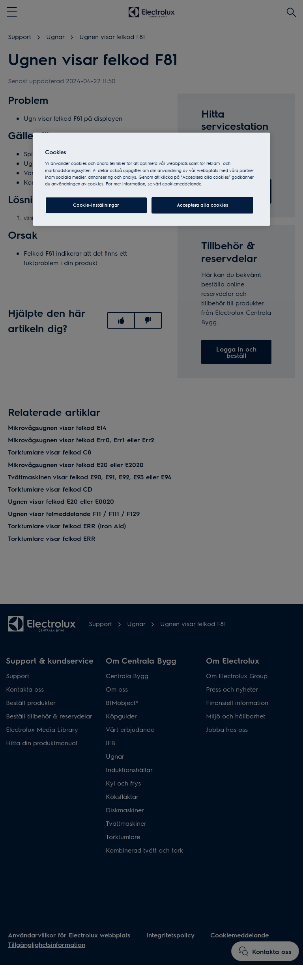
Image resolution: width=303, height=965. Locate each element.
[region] (151, 179)
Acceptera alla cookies (202, 205)
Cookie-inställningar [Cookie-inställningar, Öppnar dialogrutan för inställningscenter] (96, 205)
